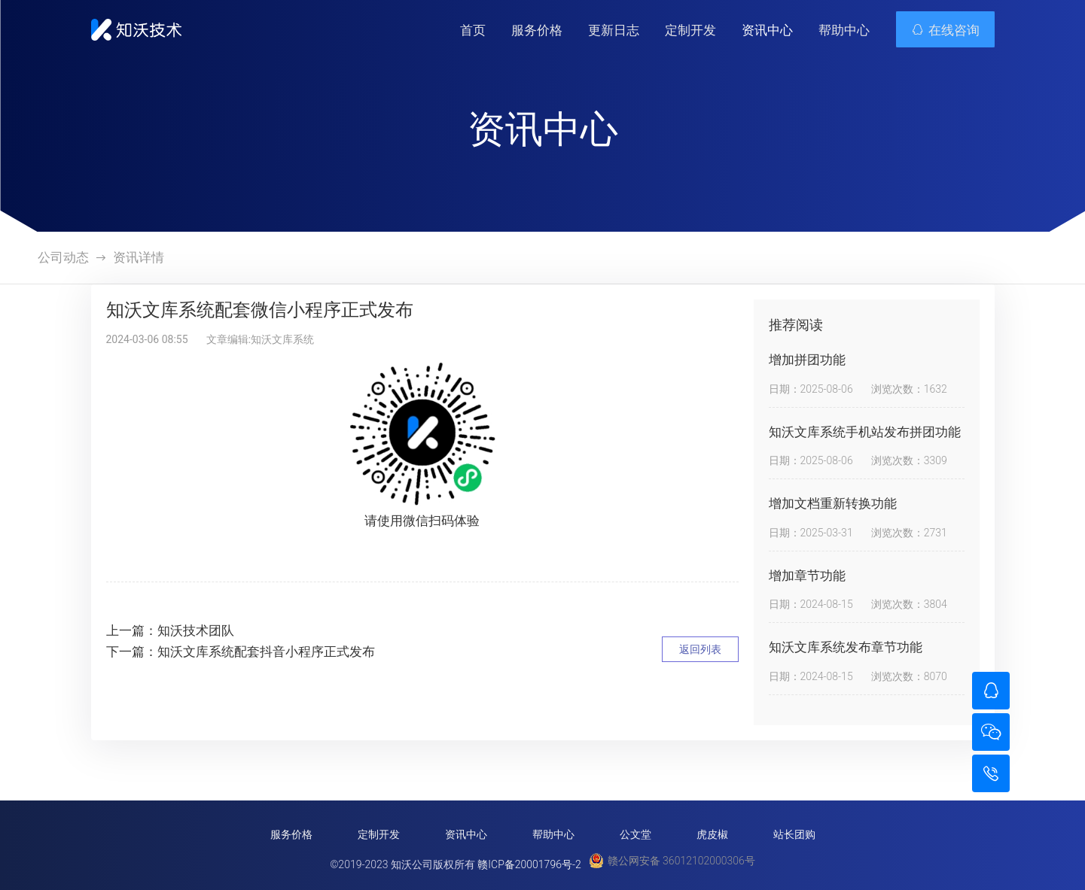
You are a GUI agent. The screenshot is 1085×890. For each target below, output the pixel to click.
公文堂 (635, 834)
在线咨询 (945, 30)
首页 (473, 30)
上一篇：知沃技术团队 (170, 630)
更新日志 (613, 30)
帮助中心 (844, 30)
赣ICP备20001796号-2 (529, 864)
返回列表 (700, 649)
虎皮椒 (712, 834)
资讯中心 (767, 30)
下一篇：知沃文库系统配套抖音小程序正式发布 (240, 651)
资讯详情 (138, 257)
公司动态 (63, 257)
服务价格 (536, 30)
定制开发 (690, 30)
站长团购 (794, 834)
